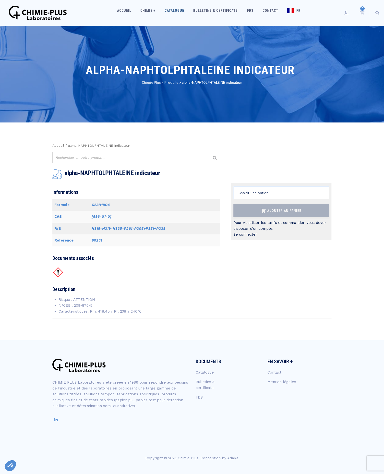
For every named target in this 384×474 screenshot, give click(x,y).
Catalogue (177, 13)
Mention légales (281, 382)
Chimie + (153, 13)
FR (293, 13)
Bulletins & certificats (216, 13)
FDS (249, 13)
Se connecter (245, 234)
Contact (267, 13)
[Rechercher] (215, 158)
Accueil (131, 13)
